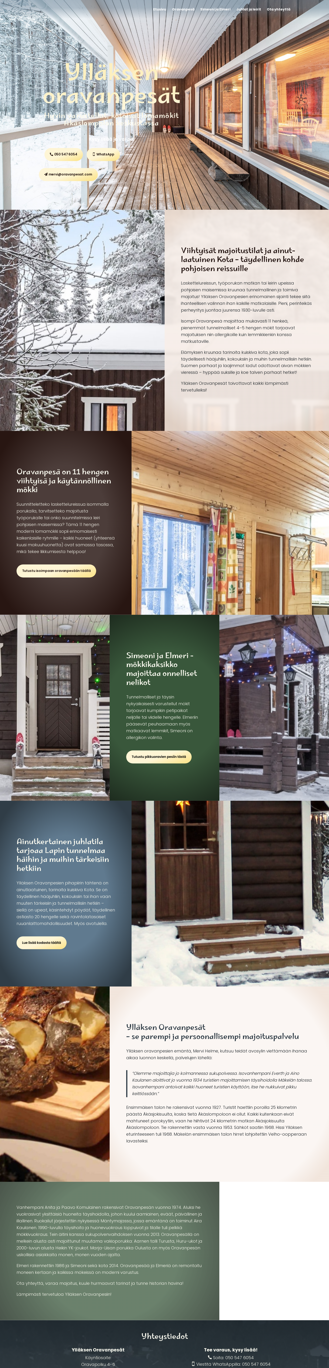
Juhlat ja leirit (248, 10)
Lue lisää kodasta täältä (41, 942)
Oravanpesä (183, 10)
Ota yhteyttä (278, 10)
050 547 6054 (65, 154)
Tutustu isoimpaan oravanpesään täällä (56, 570)
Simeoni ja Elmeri (215, 10)
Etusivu (159, 10)
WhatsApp (105, 154)
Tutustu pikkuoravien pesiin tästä (159, 756)
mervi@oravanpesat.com (70, 174)
